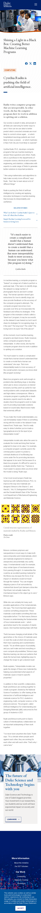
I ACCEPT (20, 908)
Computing (21, 876)
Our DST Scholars (21, 866)
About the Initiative (21, 863)
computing (9, 70)
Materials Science (21, 880)
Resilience (21, 883)
